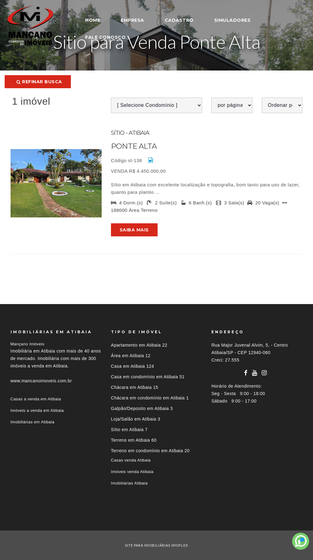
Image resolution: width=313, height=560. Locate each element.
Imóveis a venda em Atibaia (37, 410)
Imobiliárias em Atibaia (33, 422)
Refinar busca (39, 81)
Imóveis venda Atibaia (132, 471)
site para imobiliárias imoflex (156, 545)
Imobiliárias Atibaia (129, 483)
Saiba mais (134, 230)
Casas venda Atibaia (131, 460)
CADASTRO (179, 20)
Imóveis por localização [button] (36, 519)
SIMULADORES (232, 20)
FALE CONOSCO (105, 37)
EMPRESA (132, 20)
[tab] (157, 519)
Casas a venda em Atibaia (36, 399)
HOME (92, 20)
